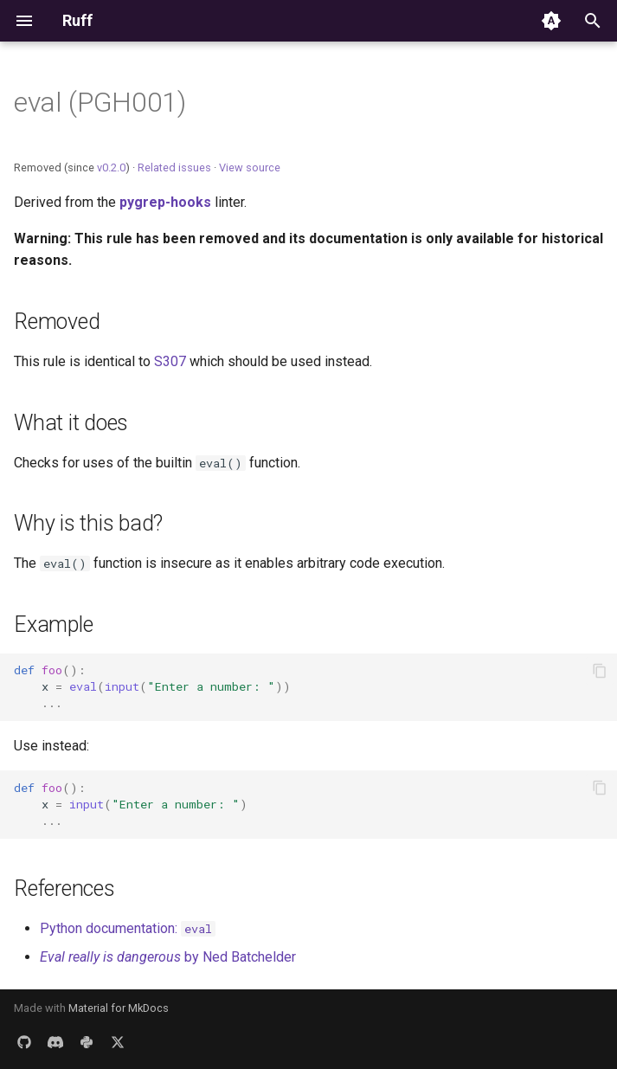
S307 (170, 361)
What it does (71, 422)
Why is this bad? (88, 523)
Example (53, 624)
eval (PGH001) (100, 102)
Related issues (174, 167)
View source (249, 167)
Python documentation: (127, 928)
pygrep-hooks (165, 202)
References (64, 888)
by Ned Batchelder (168, 957)
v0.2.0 (111, 167)
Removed (57, 321)
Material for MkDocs (118, 1007)
